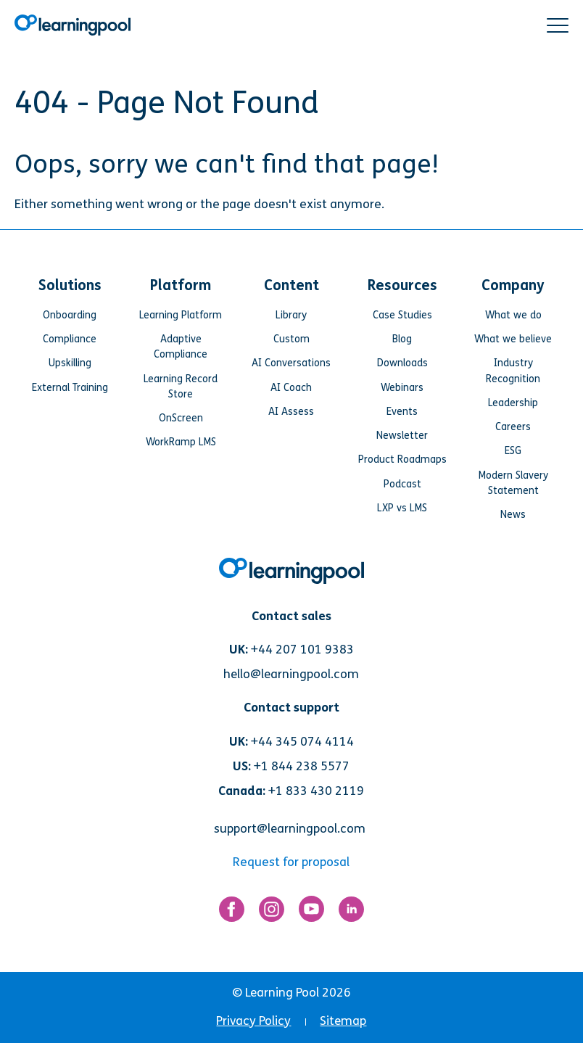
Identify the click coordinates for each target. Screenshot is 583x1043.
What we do (513, 315)
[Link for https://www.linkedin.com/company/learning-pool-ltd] (351, 912)
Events (402, 411)
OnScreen (181, 418)
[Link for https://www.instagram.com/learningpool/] (271, 912)
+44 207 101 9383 (302, 649)
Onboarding (69, 315)
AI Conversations (291, 363)
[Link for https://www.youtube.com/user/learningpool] (311, 912)
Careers (513, 427)
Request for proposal (291, 862)
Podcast (402, 484)
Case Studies (402, 315)
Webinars (402, 388)
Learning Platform (180, 315)
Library (291, 315)
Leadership (513, 403)
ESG (513, 451)
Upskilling (70, 363)
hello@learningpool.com (291, 674)
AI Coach (291, 388)
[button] (557, 25)
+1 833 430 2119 (316, 791)
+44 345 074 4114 (302, 741)
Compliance (69, 339)
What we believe (513, 339)
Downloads (402, 363)
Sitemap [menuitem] (343, 1020)
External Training (70, 388)
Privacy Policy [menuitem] (253, 1020)
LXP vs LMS (402, 508)
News (513, 514)
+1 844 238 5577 (302, 766)
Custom (291, 339)
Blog (402, 339)
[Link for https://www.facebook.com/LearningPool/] (231, 912)
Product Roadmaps (402, 459)
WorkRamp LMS (181, 442)
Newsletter (402, 435)
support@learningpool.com (289, 828)
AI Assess (291, 411)
